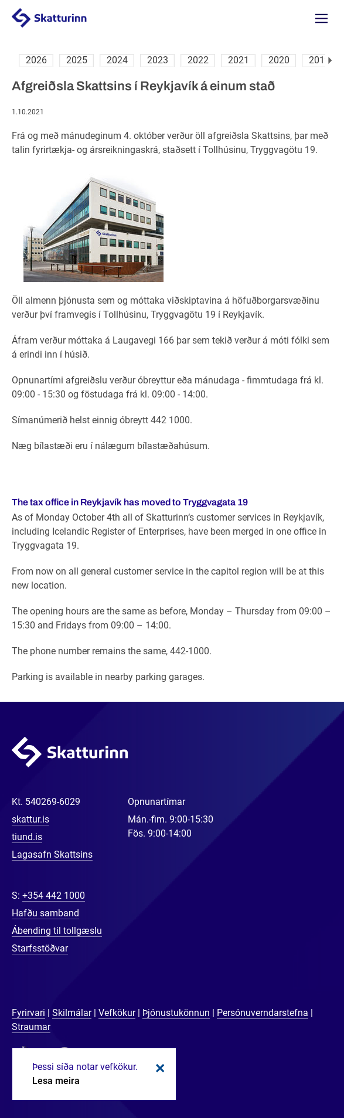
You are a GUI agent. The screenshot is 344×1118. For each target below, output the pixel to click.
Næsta (330, 60)
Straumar (31, 1026)
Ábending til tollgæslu (57, 930)
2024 (117, 60)
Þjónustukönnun (176, 1012)
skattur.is (30, 819)
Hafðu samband (45, 913)
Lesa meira (56, 1080)
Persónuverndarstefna (262, 1012)
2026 (36, 60)
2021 (238, 60)
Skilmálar (71, 1012)
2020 (278, 60)
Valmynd (321, 18)
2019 (319, 60)
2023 (157, 60)
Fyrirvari (28, 1012)
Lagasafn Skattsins (52, 854)
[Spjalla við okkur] (297, 1071)
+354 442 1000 (53, 895)
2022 (198, 60)
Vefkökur (116, 1012)
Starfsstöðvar (40, 948)
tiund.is (27, 836)
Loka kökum (158, 1068)
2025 (76, 60)
